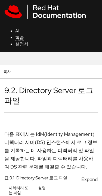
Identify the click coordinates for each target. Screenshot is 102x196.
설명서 (21, 44)
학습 (19, 37)
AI (17, 31)
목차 (8, 71)
